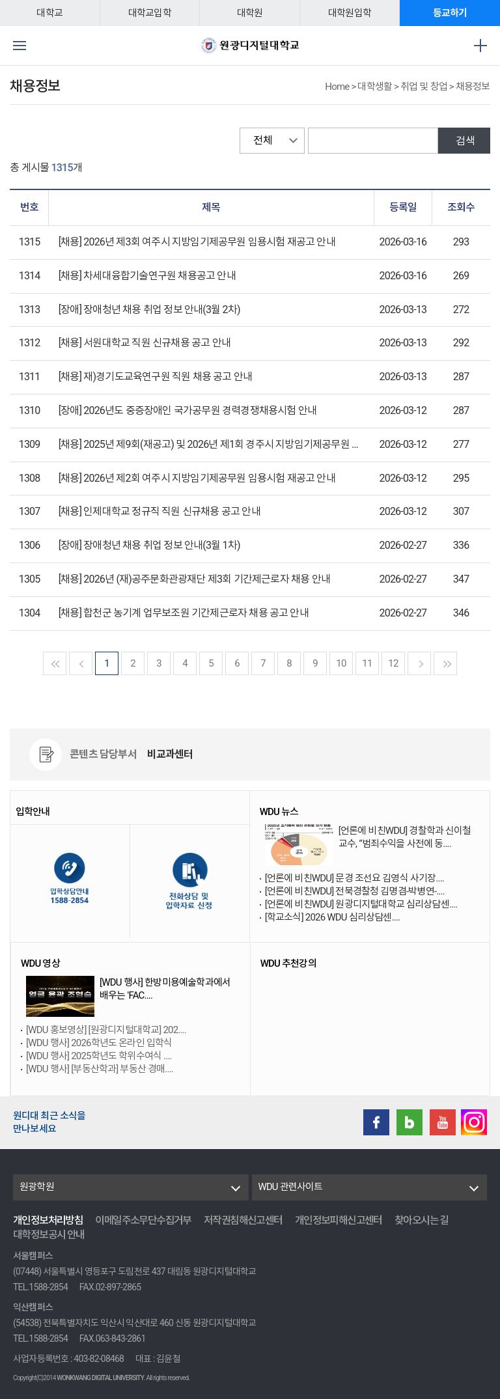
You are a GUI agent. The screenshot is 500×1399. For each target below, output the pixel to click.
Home (337, 86)
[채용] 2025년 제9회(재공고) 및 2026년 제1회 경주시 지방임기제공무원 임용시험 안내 (234, 444)
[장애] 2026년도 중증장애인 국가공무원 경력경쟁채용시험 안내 (187, 410)
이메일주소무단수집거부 (143, 1220)
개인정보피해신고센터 (338, 1220)
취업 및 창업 (423, 86)
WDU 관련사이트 (290, 1187)
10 (341, 663)
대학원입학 (349, 13)
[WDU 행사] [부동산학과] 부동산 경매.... (99, 1069)
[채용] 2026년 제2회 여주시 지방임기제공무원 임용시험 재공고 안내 (197, 478)
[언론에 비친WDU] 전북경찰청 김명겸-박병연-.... (355, 891)
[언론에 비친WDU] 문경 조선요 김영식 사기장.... (354, 878)
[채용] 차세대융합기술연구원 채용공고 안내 (147, 276)
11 (367, 663)
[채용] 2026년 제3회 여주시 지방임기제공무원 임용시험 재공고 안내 (197, 242)
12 (393, 663)
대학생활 (374, 86)
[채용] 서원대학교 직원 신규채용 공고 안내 (144, 343)
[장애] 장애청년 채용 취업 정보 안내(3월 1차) (149, 545)
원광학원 (37, 1187)
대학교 (49, 13)
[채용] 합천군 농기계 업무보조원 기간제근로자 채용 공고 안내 (184, 613)
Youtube (443, 1122)
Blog (409, 1122)
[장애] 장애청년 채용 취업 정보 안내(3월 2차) (149, 309)
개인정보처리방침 (48, 1220)
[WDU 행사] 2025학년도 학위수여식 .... (99, 1056)
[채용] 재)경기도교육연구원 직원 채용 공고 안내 (155, 376)
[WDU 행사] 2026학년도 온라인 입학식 (99, 1043)
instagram (474, 1122)
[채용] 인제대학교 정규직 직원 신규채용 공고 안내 (159, 511)
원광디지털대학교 (250, 45)
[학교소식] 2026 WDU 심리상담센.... (332, 917)
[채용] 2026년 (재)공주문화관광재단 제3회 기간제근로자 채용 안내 (194, 579)
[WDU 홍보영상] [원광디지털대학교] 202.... (106, 1030)
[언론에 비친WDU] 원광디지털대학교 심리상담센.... (361, 904)
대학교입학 (149, 13)
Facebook (376, 1122)
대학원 (250, 13)
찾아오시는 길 (422, 1220)
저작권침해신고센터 (243, 1220)
